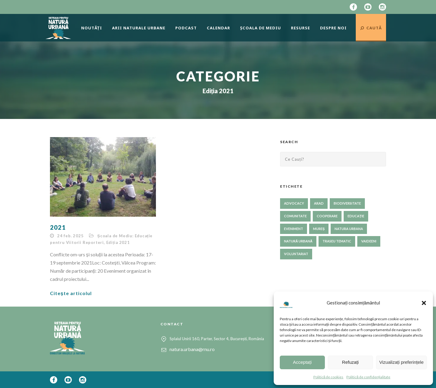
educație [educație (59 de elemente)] (356, 216)
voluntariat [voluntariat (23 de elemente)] (296, 254)
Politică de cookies (328, 377)
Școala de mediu (260, 28)
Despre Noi (333, 28)
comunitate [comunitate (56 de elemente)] (295, 216)
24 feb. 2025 (70, 235)
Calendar (218, 28)
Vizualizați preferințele (401, 362)
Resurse (300, 28)
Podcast (186, 28)
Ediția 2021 (118, 242)
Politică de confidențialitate (368, 377)
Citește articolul (71, 293)
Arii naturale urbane (138, 28)
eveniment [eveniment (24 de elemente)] (293, 229)
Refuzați (350, 362)
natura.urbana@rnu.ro (192, 349)
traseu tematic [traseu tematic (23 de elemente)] (336, 241)
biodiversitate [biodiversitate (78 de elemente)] (347, 203)
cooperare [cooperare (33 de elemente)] (327, 216)
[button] (424, 303)
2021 (58, 227)
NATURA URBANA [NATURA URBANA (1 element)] (349, 229)
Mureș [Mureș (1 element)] (319, 229)
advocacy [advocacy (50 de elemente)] (294, 203)
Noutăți (91, 28)
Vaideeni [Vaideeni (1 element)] (368, 241)
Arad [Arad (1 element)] (319, 203)
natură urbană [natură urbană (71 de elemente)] (298, 241)
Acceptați (302, 362)
